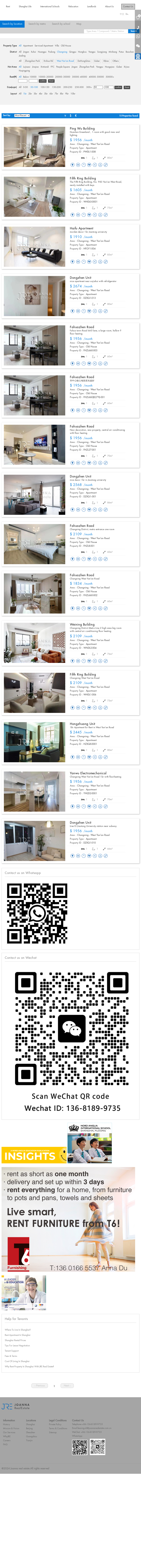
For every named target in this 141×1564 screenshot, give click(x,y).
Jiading (22, 56)
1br (25, 94)
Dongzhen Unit (80, 278)
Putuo (121, 52)
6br (51, 94)
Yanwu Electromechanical (88, 773)
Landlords (91, 6)
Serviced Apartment (44, 46)
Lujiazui (26, 67)
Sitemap (53, 1432)
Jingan (26, 52)
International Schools (50, 6)
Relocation (73, 6)
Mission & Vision (11, 1428)
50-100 (34, 87)
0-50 (25, 87)
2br (30, 94)
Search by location (12, 24)
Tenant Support (12, 1351)
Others (116, 61)
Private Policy (55, 1424)
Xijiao (126, 67)
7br (56, 94)
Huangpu (42, 52)
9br (67, 94)
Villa (57, 46)
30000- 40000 (79, 77)
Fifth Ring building (83, 178)
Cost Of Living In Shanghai (17, 1361)
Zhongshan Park (32, 61)
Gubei (97, 61)
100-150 (45, 87)
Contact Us (128, 6)
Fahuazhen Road (82, 327)
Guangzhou (31, 1436)
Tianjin (29, 1440)
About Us (109, 6)
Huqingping (24, 71)
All (20, 46)
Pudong (51, 52)
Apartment (28, 46)
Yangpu (91, 52)
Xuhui (33, 52)
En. (127, 14)
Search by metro (37, 24)
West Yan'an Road (65, 61)
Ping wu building (82, 128)
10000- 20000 (45, 77)
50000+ (110, 77)
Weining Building (82, 624)
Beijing (29, 1428)
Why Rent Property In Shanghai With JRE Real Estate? (29, 1366)
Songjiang (102, 52)
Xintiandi (45, 67)
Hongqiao (109, 67)
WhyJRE (7, 1436)
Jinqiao (35, 67)
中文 (122, 14)
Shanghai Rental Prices (15, 1340)
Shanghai (30, 1424)
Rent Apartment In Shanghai (17, 1335)
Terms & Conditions (58, 1428)
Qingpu (72, 52)
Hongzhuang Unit (82, 724)
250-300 (79, 87)
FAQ (5, 1444)
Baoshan (130, 52)
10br (72, 94)
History (6, 1424)
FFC (52, 67)
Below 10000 (29, 77)
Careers (7, 1440)
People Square (63, 67)
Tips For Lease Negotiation (17, 1345)
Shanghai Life (25, 6)
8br (61, 94)
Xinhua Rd (48, 61)
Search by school (61, 24)
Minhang (113, 52)
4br (40, 94)
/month (81, 140)
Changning (62, 52)
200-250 (67, 87)
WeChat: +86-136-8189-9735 (87, 1432)
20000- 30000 (62, 77)
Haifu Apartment (81, 228)
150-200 (56, 87)
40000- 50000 (96, 77)
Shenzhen (30, 1432)
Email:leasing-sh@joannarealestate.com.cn (91, 1428)
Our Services (9, 1432)
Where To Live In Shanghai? (18, 1330)
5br (46, 94)
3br (35, 94)
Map (78, 24)
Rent (8, 6)
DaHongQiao (84, 61)
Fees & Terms (11, 1356)
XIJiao (106, 61)
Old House (66, 46)
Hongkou (82, 52)
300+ (89, 87)
